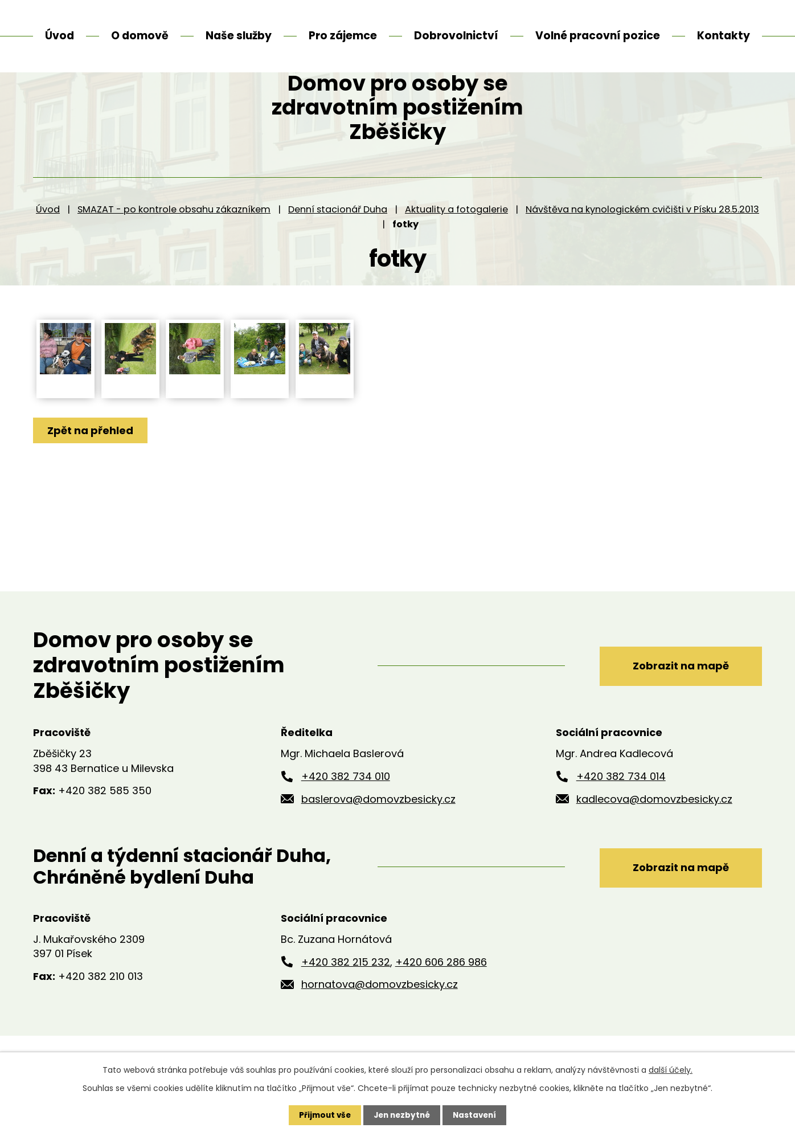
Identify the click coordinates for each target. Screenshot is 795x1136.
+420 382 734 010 (345, 811)
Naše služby (239, 35)
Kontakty (723, 35)
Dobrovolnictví (456, 35)
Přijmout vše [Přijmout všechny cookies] (322, 1115)
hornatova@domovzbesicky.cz (379, 1020)
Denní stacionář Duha (337, 244)
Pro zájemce (343, 35)
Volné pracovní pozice (597, 35)
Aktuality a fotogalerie (456, 244)
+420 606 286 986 (441, 997)
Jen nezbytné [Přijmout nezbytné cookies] (402, 1115)
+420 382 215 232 (345, 997)
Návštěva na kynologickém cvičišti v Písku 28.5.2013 (642, 244)
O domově (140, 35)
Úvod (48, 244)
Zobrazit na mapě (675, 700)
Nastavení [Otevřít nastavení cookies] (477, 1115)
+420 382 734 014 (621, 811)
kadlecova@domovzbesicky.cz (654, 834)
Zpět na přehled (91, 466)
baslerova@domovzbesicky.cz (378, 834)
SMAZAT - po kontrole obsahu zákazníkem (174, 244)
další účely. (670, 1069)
